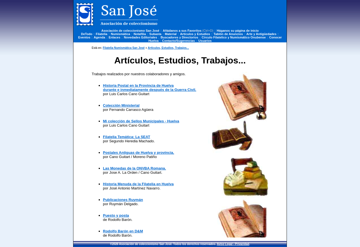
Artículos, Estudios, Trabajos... (168, 47)
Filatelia (101, 34)
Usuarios (205, 40)
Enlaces (114, 37)
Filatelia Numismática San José (124, 47)
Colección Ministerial (121, 105)
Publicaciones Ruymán (123, 200)
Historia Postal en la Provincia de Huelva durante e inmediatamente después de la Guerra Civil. (149, 87)
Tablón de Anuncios (228, 34)
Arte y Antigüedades (261, 34)
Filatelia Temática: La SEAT (126, 137)
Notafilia (140, 34)
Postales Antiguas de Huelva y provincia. (138, 152)
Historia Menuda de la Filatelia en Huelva (138, 184)
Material (171, 34)
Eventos (84, 37)
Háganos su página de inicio (238, 30)
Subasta (155, 34)
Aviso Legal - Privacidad (233, 244)
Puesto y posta (116, 215)
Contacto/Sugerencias (178, 40)
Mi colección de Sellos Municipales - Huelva (141, 121)
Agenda (99, 37)
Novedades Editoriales (140, 37)
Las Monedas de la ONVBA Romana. (134, 168)
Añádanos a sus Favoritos (182, 30)
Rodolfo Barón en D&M (123, 231)
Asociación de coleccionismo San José (130, 30)
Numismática (120, 34)
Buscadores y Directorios (179, 37)
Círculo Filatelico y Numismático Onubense (234, 37)
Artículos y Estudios (195, 34)
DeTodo (86, 34)
